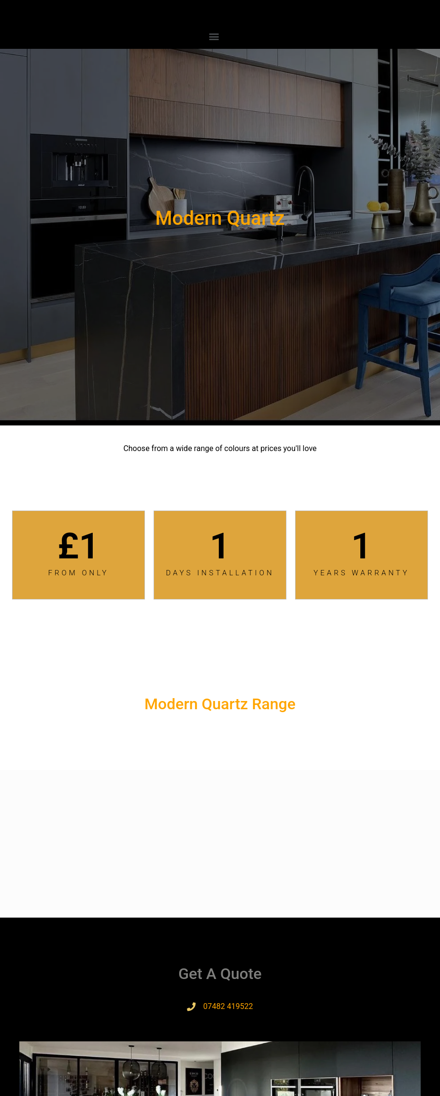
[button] (214, 36)
